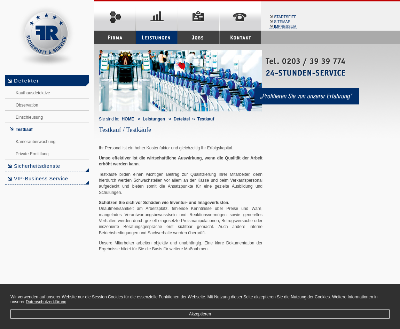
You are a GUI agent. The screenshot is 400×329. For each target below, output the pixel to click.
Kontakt (240, 37)
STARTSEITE (283, 17)
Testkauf (24, 129)
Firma (115, 37)
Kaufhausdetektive (33, 93)
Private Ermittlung (32, 153)
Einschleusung (29, 117)
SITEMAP (279, 21)
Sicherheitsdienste (37, 166)
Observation (27, 105)
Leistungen (157, 37)
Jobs (198, 37)
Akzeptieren (200, 314)
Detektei (26, 81)
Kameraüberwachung (35, 141)
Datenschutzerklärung (46, 301)
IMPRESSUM (283, 26)
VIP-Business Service (41, 178)
